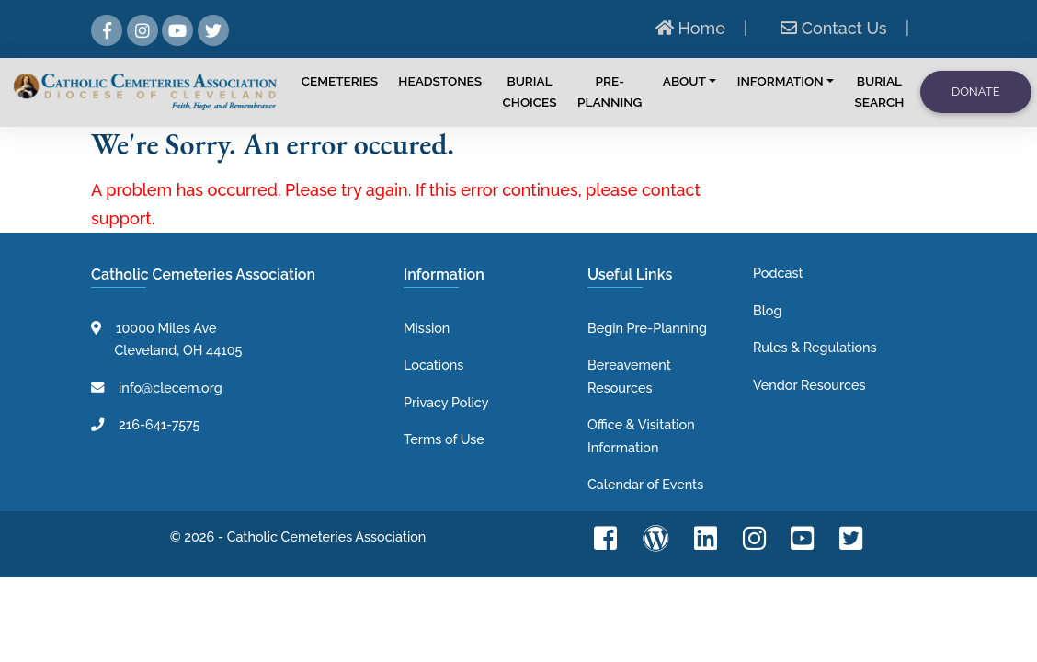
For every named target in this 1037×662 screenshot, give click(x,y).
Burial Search (879, 91)
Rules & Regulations (815, 347)
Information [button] (780, 81)
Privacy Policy (446, 402)
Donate (976, 91)
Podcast (778, 272)
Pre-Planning (609, 91)
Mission (427, 328)
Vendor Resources (809, 385)
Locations (433, 364)
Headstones (440, 81)
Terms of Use (444, 439)
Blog (767, 310)
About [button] (684, 81)
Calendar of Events (645, 484)
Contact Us (833, 28)
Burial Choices (530, 91)
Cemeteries (340, 81)
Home (690, 28)
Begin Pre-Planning (647, 328)
